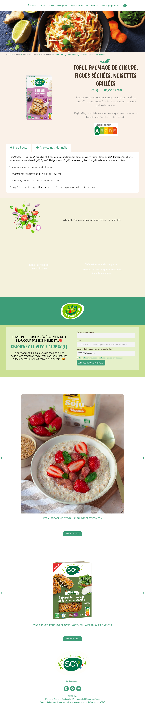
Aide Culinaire (47, 54)
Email (79, 341)
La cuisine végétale (58, 5)
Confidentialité (68, 700)
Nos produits (92, 5)
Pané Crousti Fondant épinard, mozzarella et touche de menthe (72, 625)
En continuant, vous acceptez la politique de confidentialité (101, 358)
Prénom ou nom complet (85, 332)
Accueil (9, 54)
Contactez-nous (72, 681)
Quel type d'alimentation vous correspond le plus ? (95, 349)
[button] (125, 5)
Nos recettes (77, 5)
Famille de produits (31, 54)
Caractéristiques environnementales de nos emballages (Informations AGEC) (72, 703)
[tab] (18, 148)
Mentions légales (52, 700)
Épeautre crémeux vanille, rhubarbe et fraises (72, 518)
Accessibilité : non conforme (88, 700)
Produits (17, 54)
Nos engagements (110, 5)
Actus (43, 5)
